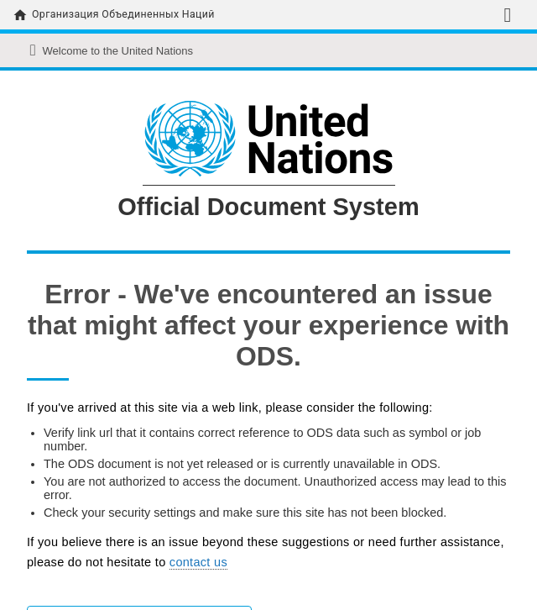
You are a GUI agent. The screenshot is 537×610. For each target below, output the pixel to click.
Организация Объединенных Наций (123, 14)
